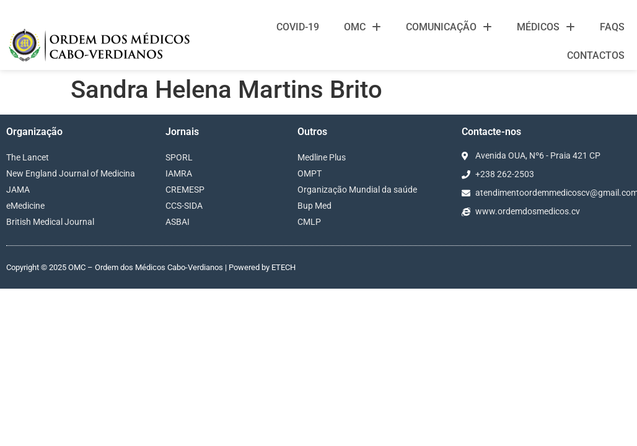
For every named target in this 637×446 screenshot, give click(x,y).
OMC (362, 27)
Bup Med (314, 206)
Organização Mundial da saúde (357, 190)
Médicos (546, 27)
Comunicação (449, 27)
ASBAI (177, 222)
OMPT (309, 173)
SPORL (179, 157)
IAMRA (178, 173)
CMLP (309, 222)
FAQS (612, 27)
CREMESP (184, 190)
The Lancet (27, 157)
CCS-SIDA (184, 206)
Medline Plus (321, 157)
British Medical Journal (50, 222)
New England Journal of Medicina (70, 173)
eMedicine (25, 206)
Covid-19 (297, 27)
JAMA (18, 190)
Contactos (596, 55)
